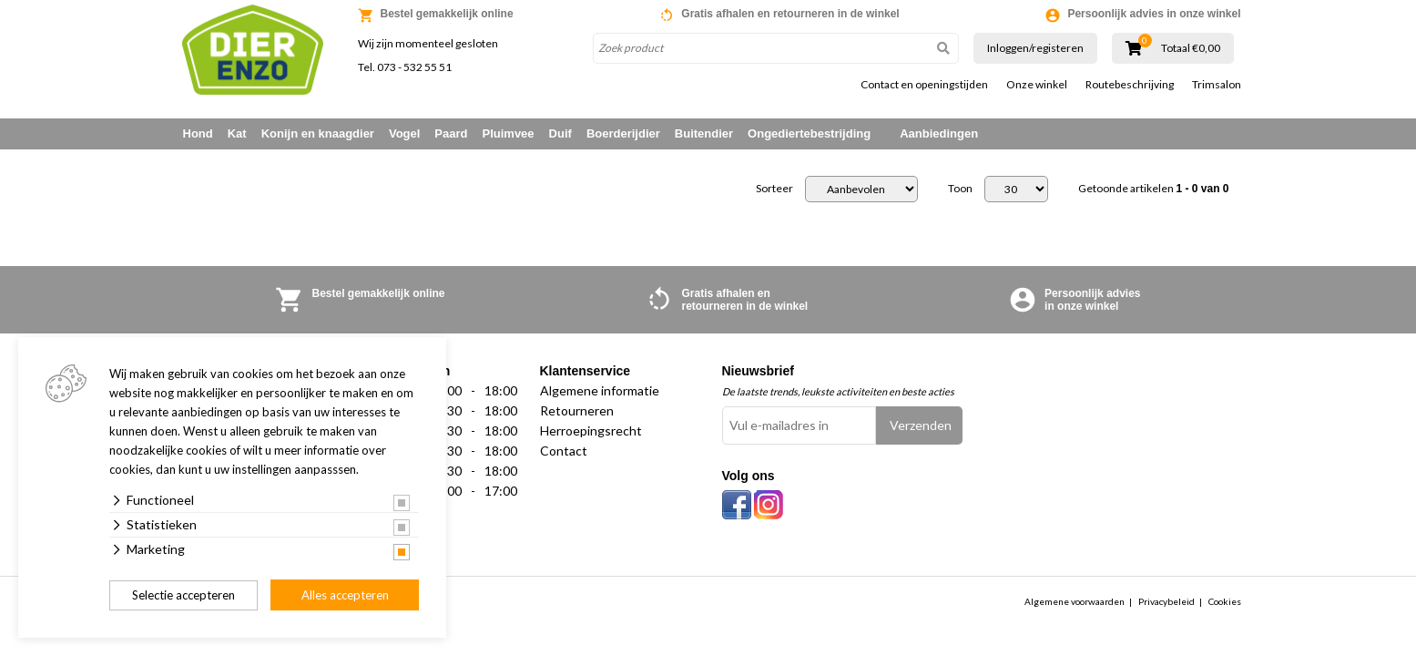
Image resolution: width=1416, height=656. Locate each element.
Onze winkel (1036, 84)
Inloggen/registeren (1035, 48)
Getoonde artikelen (1153, 188)
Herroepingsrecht (591, 430)
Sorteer (774, 188)
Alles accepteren (345, 595)
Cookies (1224, 601)
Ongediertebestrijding (809, 133)
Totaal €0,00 (1190, 48)
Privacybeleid (1166, 601)
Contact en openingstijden (924, 84)
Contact (563, 450)
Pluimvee (509, 133)
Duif (560, 133)
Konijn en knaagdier (317, 133)
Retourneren (577, 410)
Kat (237, 133)
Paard (450, 133)
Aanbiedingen (939, 133)
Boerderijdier (623, 133)
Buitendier (704, 133)
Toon (960, 188)
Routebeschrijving (1129, 84)
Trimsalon (1216, 84)
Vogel (404, 133)
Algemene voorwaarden (1074, 601)
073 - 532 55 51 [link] (414, 67)
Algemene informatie (599, 390)
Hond (198, 133)
